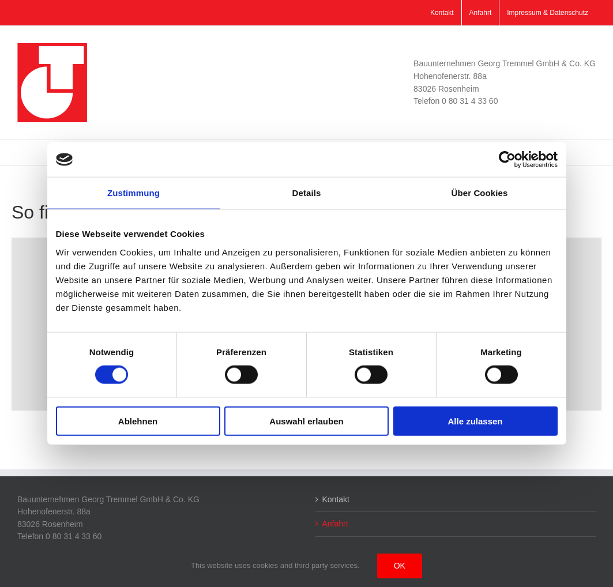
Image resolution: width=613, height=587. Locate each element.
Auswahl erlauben (306, 421)
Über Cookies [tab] (480, 193)
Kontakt (335, 499)
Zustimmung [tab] (133, 193)
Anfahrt (335, 523)
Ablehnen (137, 421)
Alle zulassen (474, 421)
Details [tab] (306, 193)
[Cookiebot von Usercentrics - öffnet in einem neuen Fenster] (507, 159)
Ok (399, 565)
